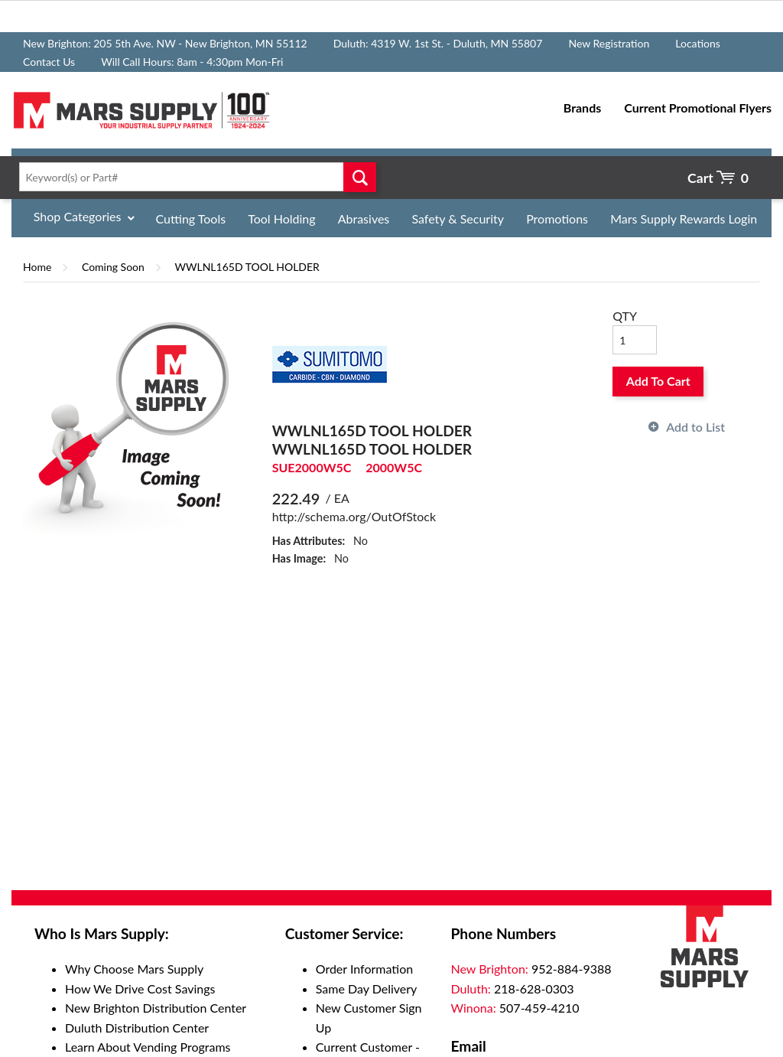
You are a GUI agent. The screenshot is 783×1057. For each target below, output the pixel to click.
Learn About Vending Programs (148, 1046)
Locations (697, 43)
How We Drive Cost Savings (140, 988)
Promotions (557, 218)
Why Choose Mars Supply (134, 968)
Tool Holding (281, 218)
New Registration (608, 43)
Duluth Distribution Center (137, 1027)
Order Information (364, 968)
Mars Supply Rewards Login (683, 218)
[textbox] (194, 176)
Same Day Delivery (366, 988)
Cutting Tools (191, 218)
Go (359, 176)
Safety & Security (457, 218)
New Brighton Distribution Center (155, 1007)
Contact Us (49, 61)
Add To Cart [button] (658, 381)
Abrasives (364, 218)
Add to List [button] (695, 426)
